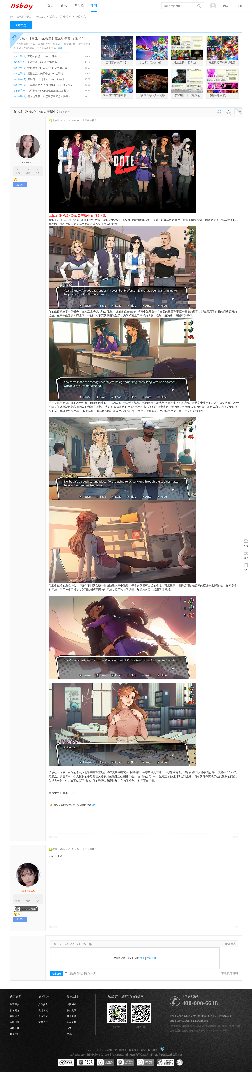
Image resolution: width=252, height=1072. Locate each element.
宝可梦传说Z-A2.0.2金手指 (42, 56)
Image (67, 944)
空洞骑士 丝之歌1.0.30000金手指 (45, 79)
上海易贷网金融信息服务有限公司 (187, 1030)
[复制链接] (64, 111)
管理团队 (14, 1016)
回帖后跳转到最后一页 (80, 973)
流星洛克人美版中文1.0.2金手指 (45, 73)
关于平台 (14, 1004)
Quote (78, 944)
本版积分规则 (229, 973)
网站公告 (71, 1022)
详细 (60, 48)
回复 (93, 804)
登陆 (225, 5)
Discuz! (185, 1025)
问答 (69, 1028)
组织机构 (14, 1022)
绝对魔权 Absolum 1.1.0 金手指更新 (47, 67)
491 (17, 169)
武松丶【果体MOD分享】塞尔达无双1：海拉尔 (51, 38)
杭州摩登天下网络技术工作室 (130, 1050)
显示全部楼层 (89, 120)
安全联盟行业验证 (105, 1062)
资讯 (63, 5)
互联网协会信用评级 (185, 1062)
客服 (246, 542)
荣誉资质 (43, 1022)
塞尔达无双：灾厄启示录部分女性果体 (49, 96)
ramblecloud (28, 890)
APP (246, 566)
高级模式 (230, 943)
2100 (27, 897)
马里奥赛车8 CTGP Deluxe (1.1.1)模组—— (50, 90)
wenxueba (27, 162)
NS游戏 (39, 16)
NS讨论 (79, 5)
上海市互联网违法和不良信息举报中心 (165, 1062)
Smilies (90, 944)
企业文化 (43, 1016)
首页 (50, 5)
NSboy (11, 16)
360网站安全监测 (125, 1062)
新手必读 (71, 1016)
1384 (38, 169)
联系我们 (14, 1034)
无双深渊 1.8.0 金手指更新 (42, 62)
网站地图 (153, 1050)
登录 (142, 958)
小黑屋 (108, 1050)
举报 (235, 837)
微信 (246, 554)
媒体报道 (43, 1004)
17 (28, 169)
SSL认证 (66, 1062)
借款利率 (71, 1010)
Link (72, 944)
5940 (38, 897)
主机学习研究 (24, 16)
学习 (94, 5)
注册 (239, 5)
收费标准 (71, 1004)
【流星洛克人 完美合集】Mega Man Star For (51, 84)
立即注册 (151, 958)
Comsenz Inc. (213, 1025)
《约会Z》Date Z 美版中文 (72, 16)
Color (61, 944)
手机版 (99, 1050)
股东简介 (14, 1010)
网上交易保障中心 (85, 1062)
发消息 (19, 184)
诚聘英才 (14, 1028)
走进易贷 (43, 1010)
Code (84, 944)
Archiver (90, 1050)
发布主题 (20, 25)
